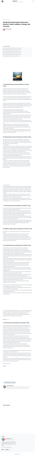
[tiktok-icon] (9, 449)
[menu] (2, 1)
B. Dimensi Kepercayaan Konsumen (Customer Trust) (12, 49)
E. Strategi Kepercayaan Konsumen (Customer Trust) (12, 54)
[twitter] (7, 382)
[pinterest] (13, 382)
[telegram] (11, 382)
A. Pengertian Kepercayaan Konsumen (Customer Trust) (13, 48)
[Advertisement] (17, 11)
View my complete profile (6, 447)
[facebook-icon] (2, 449)
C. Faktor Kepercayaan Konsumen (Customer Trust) (12, 51)
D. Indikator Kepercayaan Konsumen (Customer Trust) (12, 52)
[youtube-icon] (7, 449)
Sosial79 (15, 1)
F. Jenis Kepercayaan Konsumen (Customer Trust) (12, 56)
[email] (14, 382)
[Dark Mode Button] (32, 1)
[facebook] (5, 382)
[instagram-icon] (5, 449)
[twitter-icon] (3, 449)
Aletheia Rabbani (8, 438)
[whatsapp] (9, 382)
